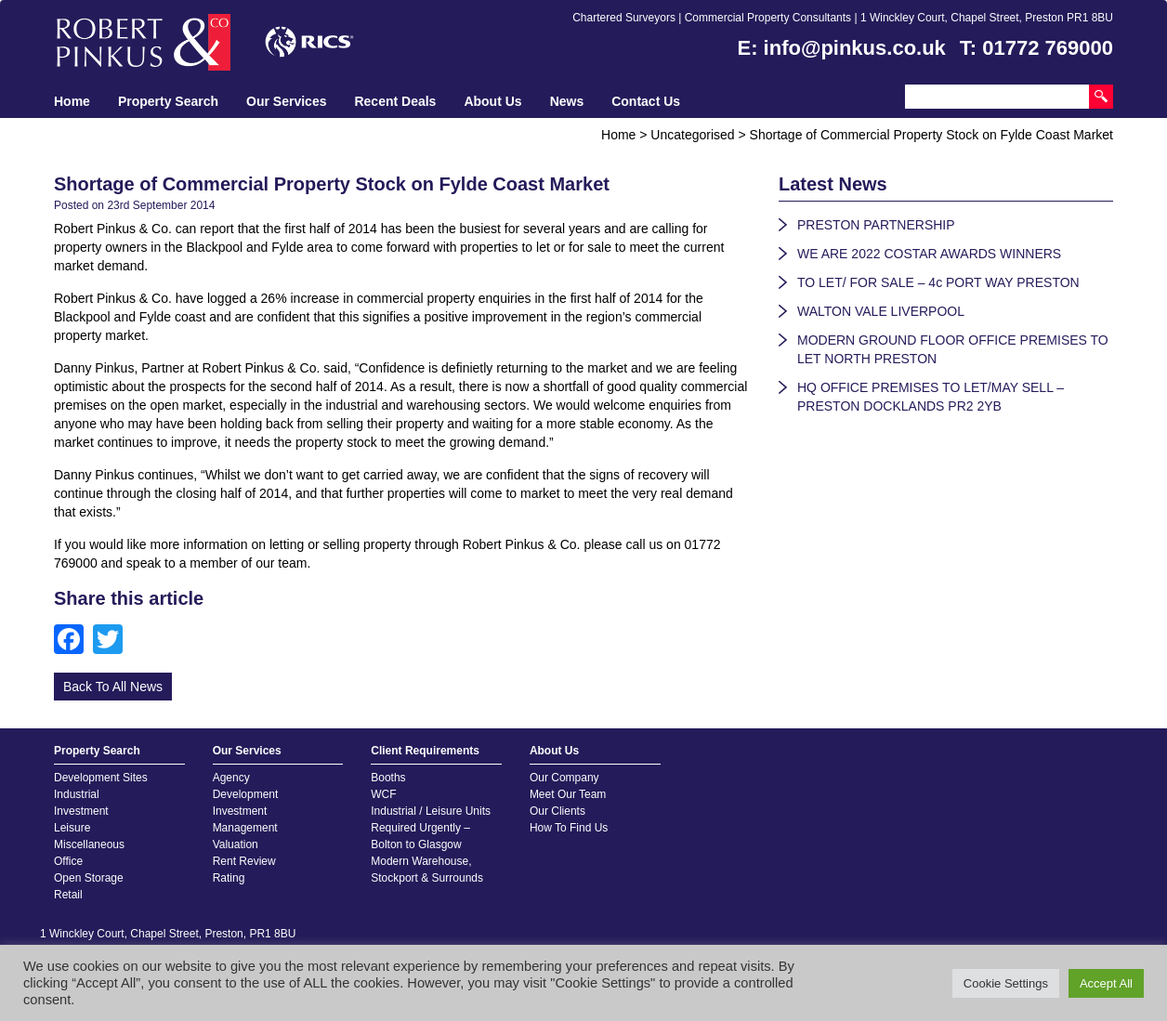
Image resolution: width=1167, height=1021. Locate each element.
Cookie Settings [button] (1006, 983)
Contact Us (645, 101)
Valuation (235, 844)
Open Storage (89, 877)
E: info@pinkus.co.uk (842, 47)
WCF (383, 794)
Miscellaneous (89, 844)
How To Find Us (569, 827)
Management (245, 827)
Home (72, 101)
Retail (68, 894)
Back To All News (113, 686)
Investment (81, 811)
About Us (492, 101)
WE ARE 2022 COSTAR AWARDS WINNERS (929, 253)
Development (246, 794)
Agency (231, 777)
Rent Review (244, 861)
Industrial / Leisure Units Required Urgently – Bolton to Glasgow (431, 828)
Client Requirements (425, 750)
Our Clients (557, 811)
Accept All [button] (1106, 983)
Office (68, 861)
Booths (388, 777)
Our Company (564, 777)
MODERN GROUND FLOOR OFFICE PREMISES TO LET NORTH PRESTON (952, 349)
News (567, 101)
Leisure (72, 827)
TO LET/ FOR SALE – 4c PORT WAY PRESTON (938, 282)
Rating (229, 877)
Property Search (168, 101)
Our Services (286, 101)
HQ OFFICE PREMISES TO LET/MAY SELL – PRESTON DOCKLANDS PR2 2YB (930, 396)
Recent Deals (395, 101)
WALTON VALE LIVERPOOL (880, 311)
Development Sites (101, 777)
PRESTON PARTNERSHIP (876, 224)
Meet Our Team (568, 794)
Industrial (76, 794)
